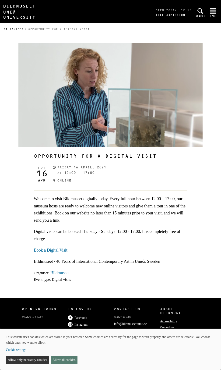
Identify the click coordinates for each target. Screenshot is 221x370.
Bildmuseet (13, 29)
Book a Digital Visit (50, 250)
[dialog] (110, 349)
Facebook (77, 318)
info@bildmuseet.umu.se (130, 324)
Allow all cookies (64, 360)
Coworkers (167, 327)
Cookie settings (16, 350)
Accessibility (168, 321)
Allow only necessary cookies (27, 360)
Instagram (78, 324)
